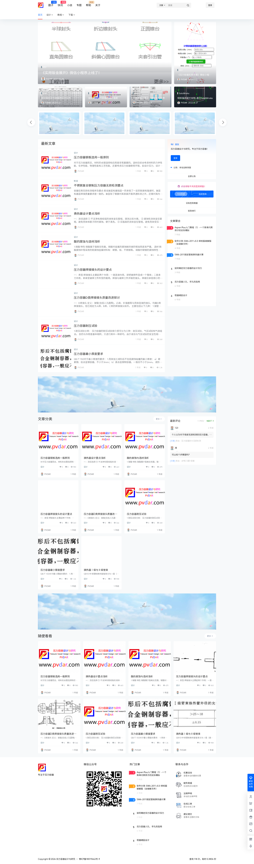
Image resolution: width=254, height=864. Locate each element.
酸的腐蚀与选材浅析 (87, 241)
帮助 (88, 4)
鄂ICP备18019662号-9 (89, 859)
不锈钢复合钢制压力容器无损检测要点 (98, 185)
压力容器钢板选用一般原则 (91, 157)
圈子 (50, 4)
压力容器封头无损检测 (191, 441)
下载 (71, 15)
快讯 (60, 4)
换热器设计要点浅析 (87, 213)
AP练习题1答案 (188, 461)
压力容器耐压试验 (85, 325)
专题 (79, 5)
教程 (60, 15)
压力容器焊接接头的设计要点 (93, 269)
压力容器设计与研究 (65, 859)
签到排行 (192, 211)
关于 (97, 5)
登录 (210, 5)
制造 (76, 181)
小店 (69, 5)
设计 (49, 15)
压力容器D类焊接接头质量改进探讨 (97, 297)
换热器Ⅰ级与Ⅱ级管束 (96, 570)
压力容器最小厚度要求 (88, 353)
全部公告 (192, 176)
